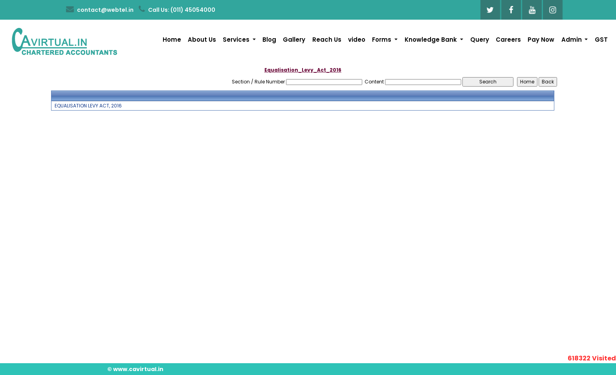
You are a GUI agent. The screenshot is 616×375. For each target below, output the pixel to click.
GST (601, 39)
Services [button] (237, 39)
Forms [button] (382, 39)
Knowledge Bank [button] (431, 39)
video (356, 39)
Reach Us (326, 39)
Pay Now (541, 39)
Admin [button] (572, 39)
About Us (202, 39)
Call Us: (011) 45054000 (177, 9)
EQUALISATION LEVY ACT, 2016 (88, 106)
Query (479, 39)
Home (172, 39)
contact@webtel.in (100, 9)
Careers (508, 39)
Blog (269, 39)
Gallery (294, 39)
